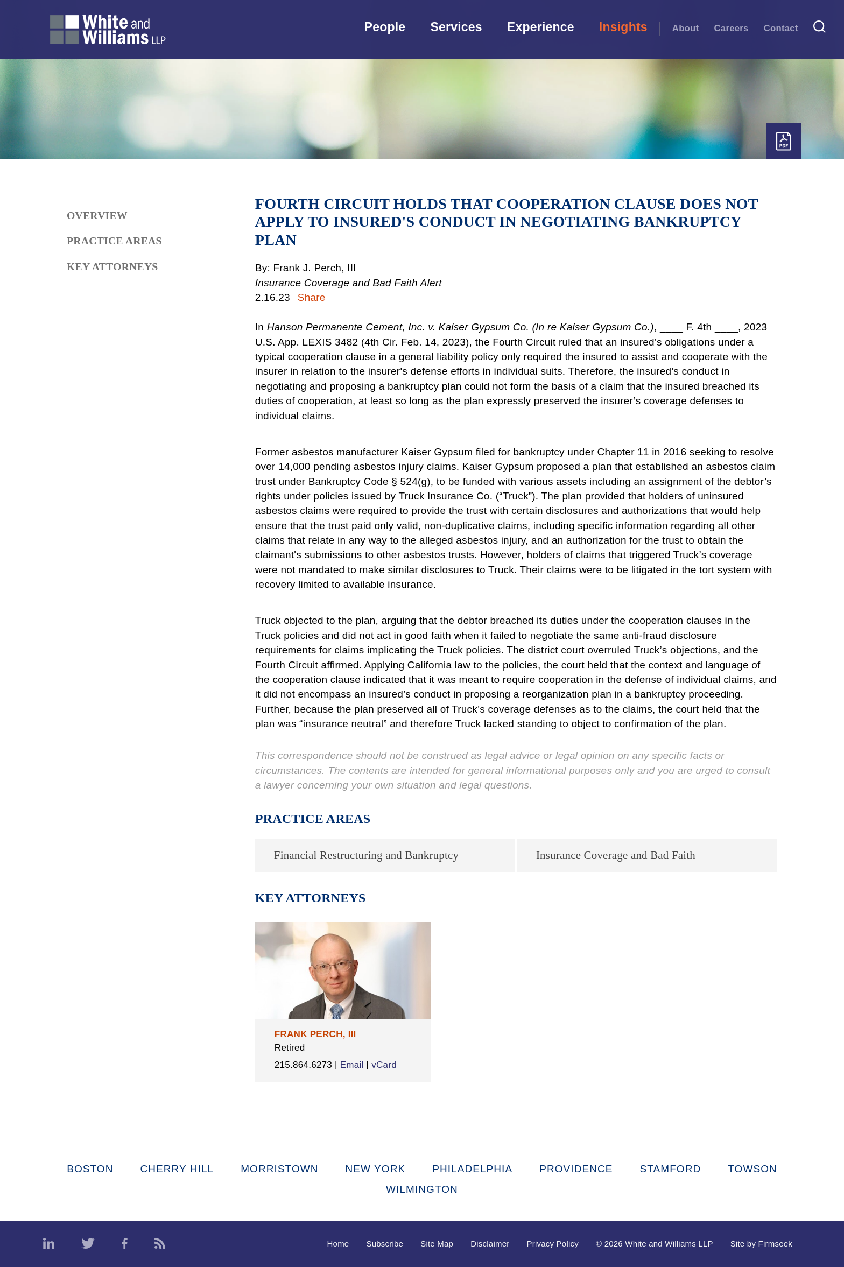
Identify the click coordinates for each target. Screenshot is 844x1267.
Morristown (279, 1168)
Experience (540, 27)
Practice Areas (114, 241)
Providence (576, 1168)
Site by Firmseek (761, 1243)
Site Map (436, 1243)
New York (376, 1168)
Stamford (670, 1168)
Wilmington (422, 1189)
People (385, 27)
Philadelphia (472, 1168)
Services (456, 27)
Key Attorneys (112, 266)
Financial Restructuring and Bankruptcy (366, 855)
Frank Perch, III (315, 1034)
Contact (781, 28)
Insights (623, 27)
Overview (97, 215)
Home (338, 1243)
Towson (752, 1168)
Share (312, 297)
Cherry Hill (177, 1168)
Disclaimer (489, 1243)
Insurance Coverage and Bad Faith (615, 855)
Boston (90, 1168)
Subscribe (384, 1243)
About (685, 28)
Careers (731, 28)
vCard (384, 1065)
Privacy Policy (552, 1243)
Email (352, 1065)
